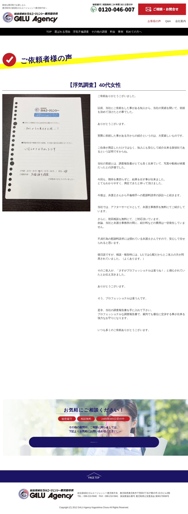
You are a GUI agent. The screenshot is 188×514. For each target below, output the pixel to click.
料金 (123, 31)
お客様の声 (154, 21)
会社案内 (180, 21)
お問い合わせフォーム (94, 442)
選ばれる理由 (41, 31)
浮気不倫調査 (70, 31)
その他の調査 (99, 31)
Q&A (168, 21)
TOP (16, 31)
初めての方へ (166, 31)
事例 (142, 31)
